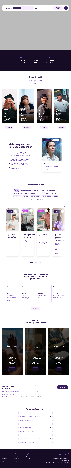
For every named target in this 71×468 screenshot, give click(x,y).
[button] (1, 25)
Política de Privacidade (36, 396)
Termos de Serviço (25, 396)
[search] (27, 8)
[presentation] (64, 206)
